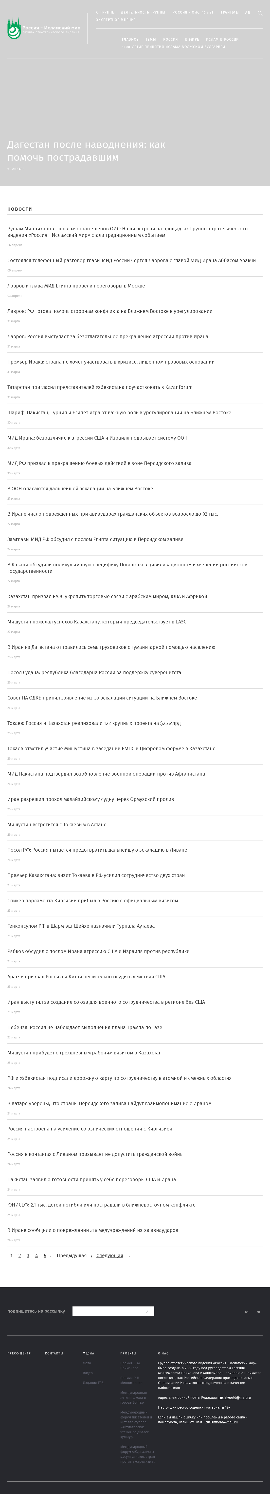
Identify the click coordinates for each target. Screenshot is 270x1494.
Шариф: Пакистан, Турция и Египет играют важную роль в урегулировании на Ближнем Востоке (119, 412)
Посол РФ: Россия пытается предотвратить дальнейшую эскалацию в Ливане (97, 850)
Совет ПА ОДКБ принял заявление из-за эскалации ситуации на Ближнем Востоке (102, 698)
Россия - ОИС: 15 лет (193, 12)
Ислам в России (222, 39)
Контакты (54, 1353)
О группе (105, 12)
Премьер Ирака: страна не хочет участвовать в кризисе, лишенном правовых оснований (111, 362)
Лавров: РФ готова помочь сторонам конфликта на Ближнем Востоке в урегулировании (110, 311)
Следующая (109, 1255)
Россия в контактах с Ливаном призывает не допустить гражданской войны (95, 1154)
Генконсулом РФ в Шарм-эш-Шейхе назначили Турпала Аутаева (81, 926)
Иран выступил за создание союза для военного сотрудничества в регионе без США (106, 1002)
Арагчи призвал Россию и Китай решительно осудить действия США (86, 976)
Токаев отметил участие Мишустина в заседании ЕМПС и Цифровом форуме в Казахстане (111, 748)
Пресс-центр (19, 1353)
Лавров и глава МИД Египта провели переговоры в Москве (76, 286)
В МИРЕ (192, 39)
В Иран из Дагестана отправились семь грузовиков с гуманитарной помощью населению (111, 647)
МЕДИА (88, 1353)
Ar (248, 13)
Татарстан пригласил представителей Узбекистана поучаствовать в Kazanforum (100, 387)
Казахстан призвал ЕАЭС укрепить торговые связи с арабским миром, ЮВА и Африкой (107, 596)
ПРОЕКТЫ (128, 1353)
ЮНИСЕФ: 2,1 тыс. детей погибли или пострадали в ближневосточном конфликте (101, 1205)
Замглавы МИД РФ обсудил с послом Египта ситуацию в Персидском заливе (95, 539)
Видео (88, 1373)
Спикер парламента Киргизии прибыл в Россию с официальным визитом (92, 900)
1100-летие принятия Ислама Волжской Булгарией (173, 47)
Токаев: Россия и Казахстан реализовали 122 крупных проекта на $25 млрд (94, 723)
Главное (130, 39)
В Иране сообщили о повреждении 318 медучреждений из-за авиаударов (92, 1230)
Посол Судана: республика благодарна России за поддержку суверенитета (94, 672)
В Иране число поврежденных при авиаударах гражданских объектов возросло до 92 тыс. (112, 514)
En (236, 13)
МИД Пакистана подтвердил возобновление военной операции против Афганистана (106, 774)
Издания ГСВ (93, 1383)
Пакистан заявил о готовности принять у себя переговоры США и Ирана (91, 1179)
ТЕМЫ (151, 39)
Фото (87, 1363)
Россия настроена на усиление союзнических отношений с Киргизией (89, 1129)
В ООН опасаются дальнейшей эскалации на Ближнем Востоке (80, 488)
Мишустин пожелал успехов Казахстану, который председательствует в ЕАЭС (96, 622)
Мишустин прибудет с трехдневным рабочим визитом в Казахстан (84, 1052)
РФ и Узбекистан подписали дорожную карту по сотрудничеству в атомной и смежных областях (119, 1078)
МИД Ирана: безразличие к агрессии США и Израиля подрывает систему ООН (97, 438)
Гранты (228, 12)
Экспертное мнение (116, 20)
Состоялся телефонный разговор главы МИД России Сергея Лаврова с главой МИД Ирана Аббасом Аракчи (131, 260)
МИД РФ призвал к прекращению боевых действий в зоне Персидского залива (99, 463)
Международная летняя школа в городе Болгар (133, 1397)
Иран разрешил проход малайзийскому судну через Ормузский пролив (90, 799)
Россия (170, 39)
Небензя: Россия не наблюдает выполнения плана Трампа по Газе (84, 1027)
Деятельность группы (143, 12)
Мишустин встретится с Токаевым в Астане (57, 824)
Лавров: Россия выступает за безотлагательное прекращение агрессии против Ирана (107, 336)
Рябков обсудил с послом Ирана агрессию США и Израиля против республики (98, 951)
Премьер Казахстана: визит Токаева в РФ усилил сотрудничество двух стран (96, 875)
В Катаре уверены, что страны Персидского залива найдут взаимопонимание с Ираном (109, 1103)
